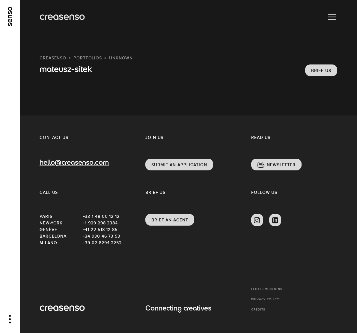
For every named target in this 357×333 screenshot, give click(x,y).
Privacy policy (265, 299)
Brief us (321, 70)
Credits (258, 309)
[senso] (10, 16)
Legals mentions (266, 289)
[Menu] (332, 17)
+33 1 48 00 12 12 (101, 216)
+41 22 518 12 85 (100, 229)
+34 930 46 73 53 (101, 236)
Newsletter (281, 164)
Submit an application (179, 164)
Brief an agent (169, 220)
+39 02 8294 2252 (102, 243)
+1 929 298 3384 (100, 223)
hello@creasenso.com (74, 163)
